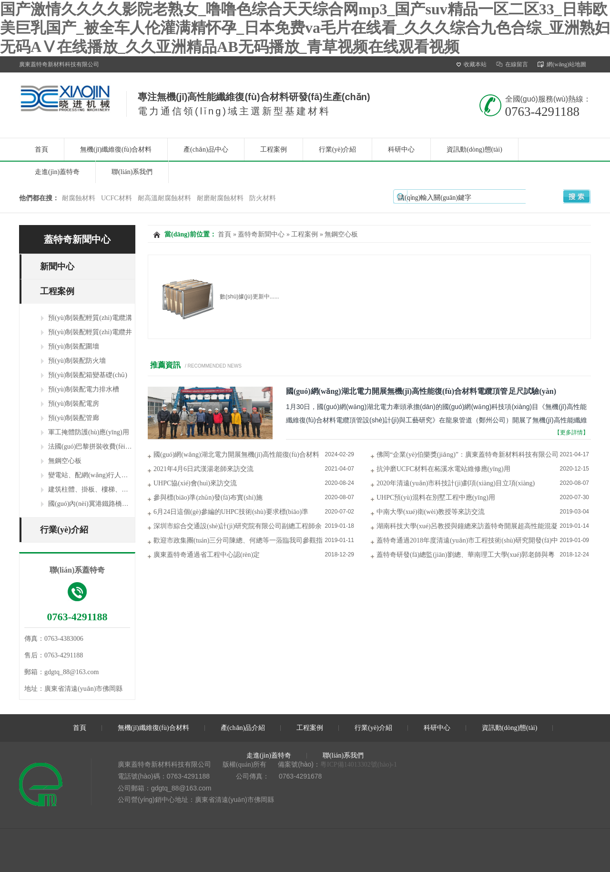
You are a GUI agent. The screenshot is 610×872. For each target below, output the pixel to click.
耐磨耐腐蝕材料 (220, 198)
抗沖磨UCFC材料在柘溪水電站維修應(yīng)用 (443, 468)
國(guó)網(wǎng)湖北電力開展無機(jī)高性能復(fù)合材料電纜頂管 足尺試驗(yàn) (421, 391)
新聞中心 (57, 266)
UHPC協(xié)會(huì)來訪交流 (195, 483)
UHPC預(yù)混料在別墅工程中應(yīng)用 (435, 497)
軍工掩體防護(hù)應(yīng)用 (88, 432)
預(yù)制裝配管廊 (73, 417)
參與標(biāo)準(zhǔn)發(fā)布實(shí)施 (208, 497)
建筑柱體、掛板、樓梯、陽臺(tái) (97, 489)
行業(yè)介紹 (337, 149)
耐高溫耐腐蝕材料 (164, 198)
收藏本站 (472, 64)
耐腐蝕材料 (78, 198)
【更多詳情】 (571, 432)
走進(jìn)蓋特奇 (57, 171)
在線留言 (512, 64)
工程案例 (273, 149)
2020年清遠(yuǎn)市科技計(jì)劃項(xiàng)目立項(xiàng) (455, 483)
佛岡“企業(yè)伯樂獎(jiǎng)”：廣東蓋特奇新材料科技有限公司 (467, 454)
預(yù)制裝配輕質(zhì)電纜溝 (90, 317)
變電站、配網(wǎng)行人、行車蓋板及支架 (111, 475)
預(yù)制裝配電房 (73, 403)
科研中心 (401, 149)
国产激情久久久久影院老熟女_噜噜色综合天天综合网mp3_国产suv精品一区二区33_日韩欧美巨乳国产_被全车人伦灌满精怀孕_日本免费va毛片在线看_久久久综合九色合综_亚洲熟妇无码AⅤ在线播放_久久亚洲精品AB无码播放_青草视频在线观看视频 (305, 27)
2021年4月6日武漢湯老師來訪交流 (203, 468)
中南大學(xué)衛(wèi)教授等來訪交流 (430, 511)
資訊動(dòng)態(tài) (474, 149)
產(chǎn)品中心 (205, 149)
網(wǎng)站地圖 (562, 64)
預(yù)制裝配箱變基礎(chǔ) (87, 375)
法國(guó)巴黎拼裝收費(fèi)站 (91, 446)
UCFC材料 (116, 198)
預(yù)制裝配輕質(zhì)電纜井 (90, 332)
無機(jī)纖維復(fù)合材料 (116, 149)
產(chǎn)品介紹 (243, 727)
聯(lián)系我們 (132, 171)
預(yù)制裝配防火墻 (77, 360)
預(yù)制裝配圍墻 (73, 346)
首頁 (41, 149)
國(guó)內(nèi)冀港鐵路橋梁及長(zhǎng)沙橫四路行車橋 (129, 503)
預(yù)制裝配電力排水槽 (83, 389)
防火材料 (262, 198)
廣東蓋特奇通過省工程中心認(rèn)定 (206, 554)
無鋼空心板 (64, 460)
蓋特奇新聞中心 (77, 239)
